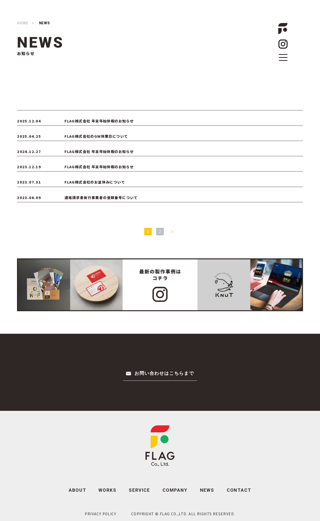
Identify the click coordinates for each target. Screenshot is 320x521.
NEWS (207, 490)
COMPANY (175, 490)
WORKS (107, 490)
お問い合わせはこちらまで (164, 373)
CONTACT (239, 490)
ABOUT (77, 490)
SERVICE (139, 490)
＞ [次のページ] (172, 231)
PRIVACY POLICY (100, 514)
